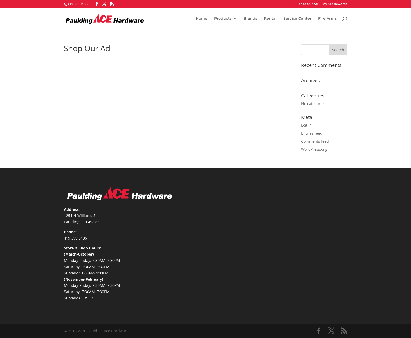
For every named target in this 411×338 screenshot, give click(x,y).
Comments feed (315, 141)
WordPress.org (314, 149)
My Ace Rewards (334, 4)
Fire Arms (327, 19)
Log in (306, 125)
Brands (250, 19)
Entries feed (311, 133)
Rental (270, 19)
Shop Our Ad (308, 4)
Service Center (297, 19)
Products (222, 19)
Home (201, 19)
